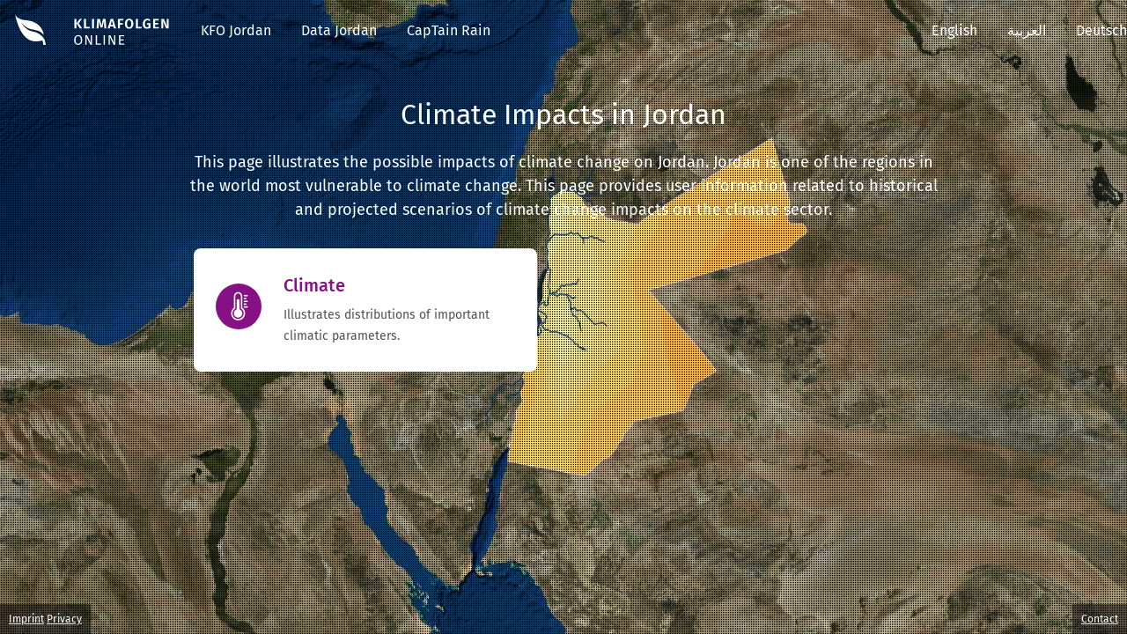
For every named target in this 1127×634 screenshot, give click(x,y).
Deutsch (1101, 30)
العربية (1026, 30)
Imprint (26, 619)
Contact (1099, 619)
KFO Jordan (236, 30)
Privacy (64, 619)
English (954, 30)
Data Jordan (339, 30)
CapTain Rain (448, 30)
